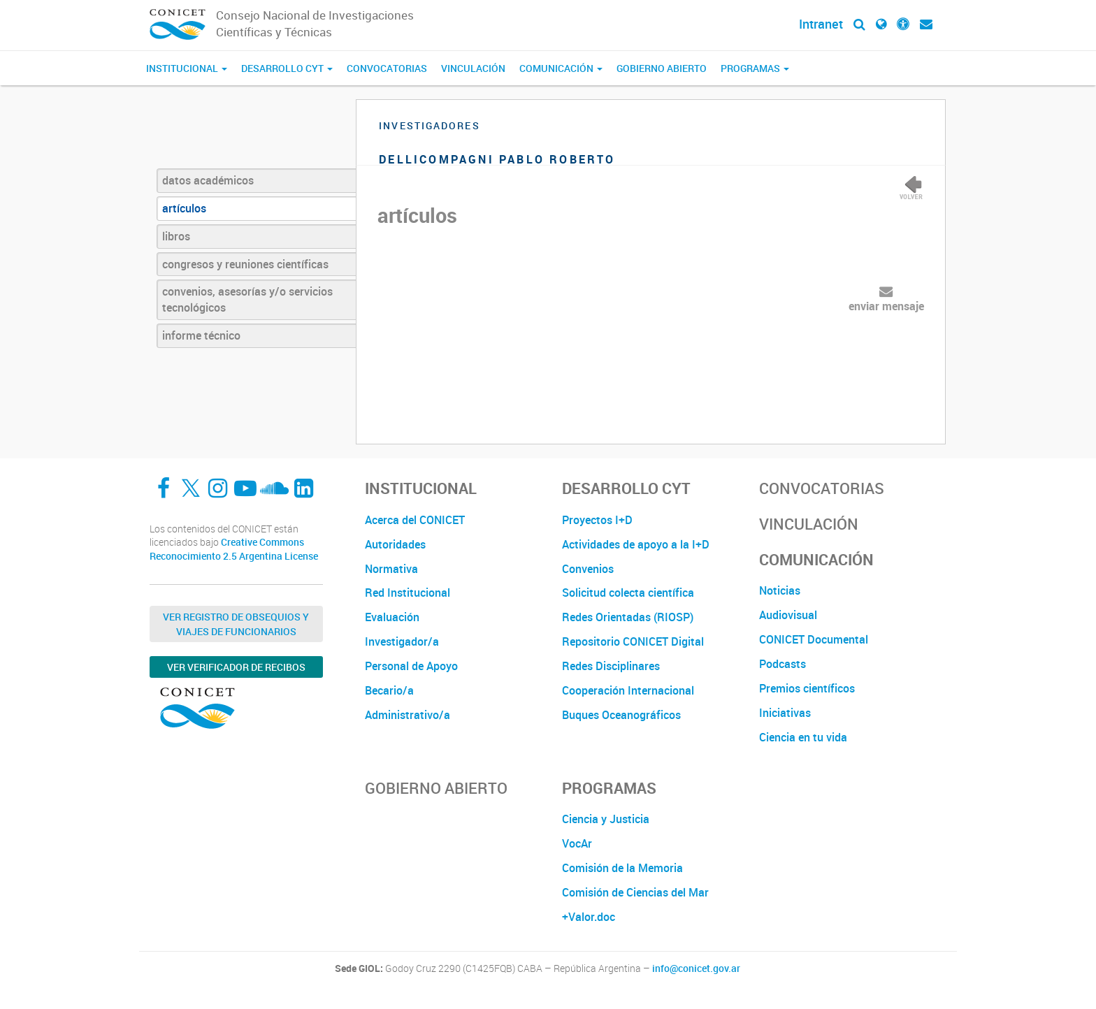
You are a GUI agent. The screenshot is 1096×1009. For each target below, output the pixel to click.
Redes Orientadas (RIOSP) (627, 617)
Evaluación (392, 617)
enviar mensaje (886, 306)
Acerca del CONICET (415, 520)
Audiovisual (788, 615)
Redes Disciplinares (611, 666)
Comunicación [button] (561, 68)
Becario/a (389, 690)
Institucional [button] (186, 68)
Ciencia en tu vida (803, 737)
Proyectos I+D (597, 520)
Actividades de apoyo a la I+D (635, 544)
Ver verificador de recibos (236, 667)
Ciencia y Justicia (605, 819)
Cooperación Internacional (628, 690)
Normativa (391, 568)
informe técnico (201, 335)
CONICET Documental (813, 639)
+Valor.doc (588, 916)
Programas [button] (755, 68)
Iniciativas (785, 712)
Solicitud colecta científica (628, 592)
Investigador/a (402, 641)
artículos (184, 208)
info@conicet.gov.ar (696, 968)
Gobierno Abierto (661, 68)
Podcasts (782, 664)
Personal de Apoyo (411, 666)
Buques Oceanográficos (621, 715)
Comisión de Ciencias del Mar (635, 892)
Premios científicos (807, 688)
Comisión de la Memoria (622, 868)
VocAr (577, 843)
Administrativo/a (407, 715)
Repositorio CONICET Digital (633, 641)
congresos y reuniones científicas (245, 264)
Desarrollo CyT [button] (287, 68)
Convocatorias (387, 68)
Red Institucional (407, 592)
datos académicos (208, 180)
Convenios (588, 568)
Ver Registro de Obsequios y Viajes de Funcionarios (236, 624)
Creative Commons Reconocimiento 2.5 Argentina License (234, 549)
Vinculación (473, 68)
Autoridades (395, 544)
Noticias (779, 590)
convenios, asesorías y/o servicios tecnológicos (247, 299)
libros (176, 236)
